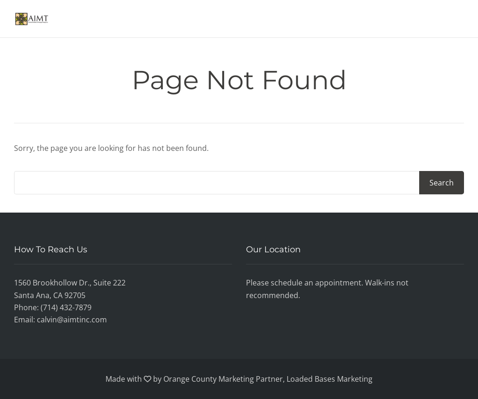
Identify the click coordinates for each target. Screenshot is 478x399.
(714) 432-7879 (66, 307)
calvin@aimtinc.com (72, 319)
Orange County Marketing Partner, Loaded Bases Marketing (268, 379)
